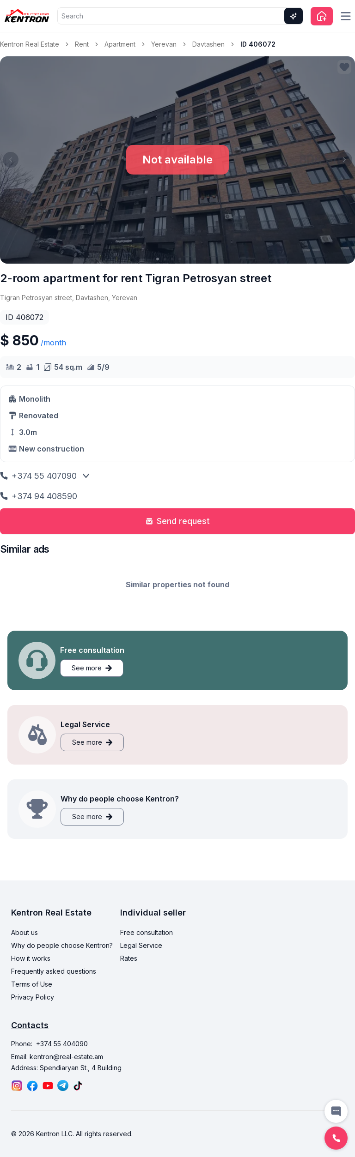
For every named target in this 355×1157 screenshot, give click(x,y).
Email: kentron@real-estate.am (57, 1057)
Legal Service (141, 945)
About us (24, 932)
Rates (128, 958)
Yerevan (164, 44)
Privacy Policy (32, 997)
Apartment (119, 44)
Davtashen (208, 44)
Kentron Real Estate (29, 44)
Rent (82, 44)
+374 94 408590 (38, 496)
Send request (178, 521)
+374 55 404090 (62, 1044)
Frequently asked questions (53, 971)
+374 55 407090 (38, 476)
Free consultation (146, 932)
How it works (30, 958)
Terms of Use (31, 984)
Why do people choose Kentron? (62, 945)
